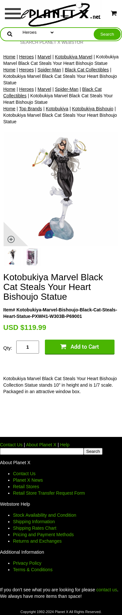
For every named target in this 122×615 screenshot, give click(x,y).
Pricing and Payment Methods (43, 534)
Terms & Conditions (32, 569)
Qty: (7, 348)
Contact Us (11, 444)
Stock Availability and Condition (44, 515)
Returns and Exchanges (37, 541)
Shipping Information (34, 521)
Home (9, 56)
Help (65, 444)
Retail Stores (26, 486)
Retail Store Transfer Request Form (49, 493)
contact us (106, 589)
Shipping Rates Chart (34, 528)
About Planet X (41, 444)
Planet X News (28, 480)
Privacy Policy (27, 563)
